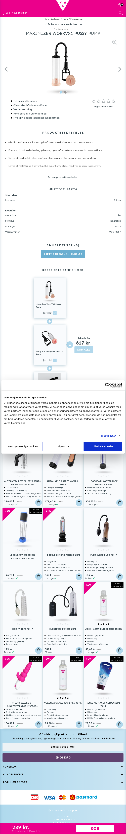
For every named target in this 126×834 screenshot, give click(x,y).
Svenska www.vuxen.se (63, 819)
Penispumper (76, 19)
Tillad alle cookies (103, 446)
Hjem (46, 19)
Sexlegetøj (55, 19)
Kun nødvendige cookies (23, 446)
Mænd (65, 19)
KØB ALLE (83, 349)
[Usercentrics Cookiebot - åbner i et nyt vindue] (107, 385)
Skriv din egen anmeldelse (63, 254)
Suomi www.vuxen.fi (63, 822)
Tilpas (63, 446)
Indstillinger (108, 435)
